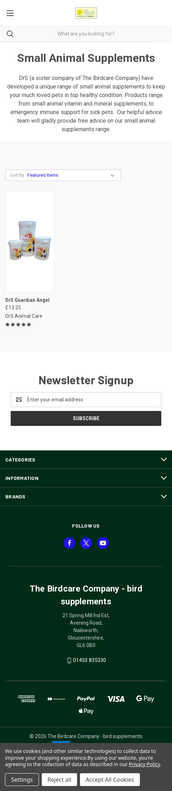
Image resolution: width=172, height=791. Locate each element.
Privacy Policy (144, 764)
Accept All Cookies (110, 780)
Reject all (59, 780)
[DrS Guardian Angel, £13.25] (30, 241)
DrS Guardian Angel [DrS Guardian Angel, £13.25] (27, 300)
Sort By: (17, 175)
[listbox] (72, 175)
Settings (22, 780)
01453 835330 (89, 660)
